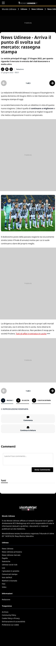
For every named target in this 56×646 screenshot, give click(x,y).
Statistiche (6, 561)
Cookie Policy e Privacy (11, 618)
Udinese (24, 9)
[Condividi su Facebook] (7, 69)
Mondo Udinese (9, 9)
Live (3, 568)
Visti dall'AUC (7, 577)
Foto (3, 584)
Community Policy (9, 615)
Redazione (6, 599)
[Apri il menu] (3, 2)
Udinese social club (9, 564)
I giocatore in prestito (10, 571)
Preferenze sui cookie (10, 625)
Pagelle (5, 558)
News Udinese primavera (12, 552)
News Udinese (37, 9)
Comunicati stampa (9, 574)
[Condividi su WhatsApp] (2, 69)
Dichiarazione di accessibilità (13, 621)
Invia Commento (42, 469)
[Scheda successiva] (52, 83)
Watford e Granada (9, 581)
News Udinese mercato (11, 555)
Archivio (5, 612)
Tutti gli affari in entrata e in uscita (31, 333)
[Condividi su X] (11, 69)
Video (4, 587)
